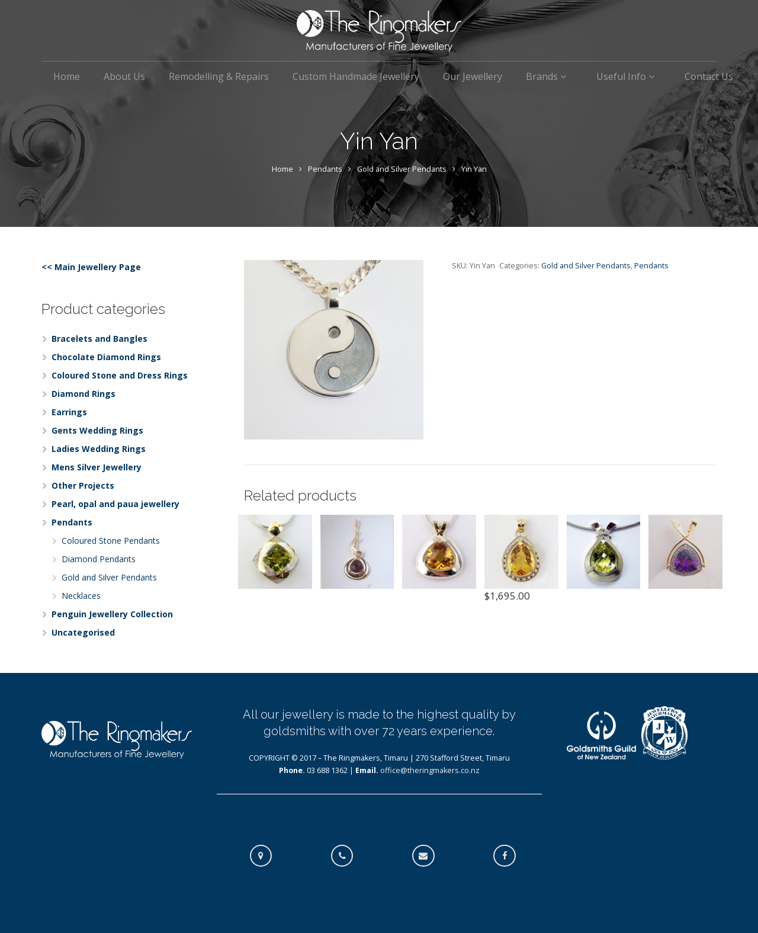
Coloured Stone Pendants (111, 540)
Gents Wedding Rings (97, 430)
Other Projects (83, 485)
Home (282, 169)
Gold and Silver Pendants (402, 169)
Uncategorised (83, 632)
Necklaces (81, 595)
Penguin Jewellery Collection (112, 614)
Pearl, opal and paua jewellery (115, 503)
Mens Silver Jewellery (97, 467)
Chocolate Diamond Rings (106, 357)
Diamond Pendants (99, 559)
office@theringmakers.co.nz (430, 770)
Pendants (325, 169)
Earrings (69, 412)
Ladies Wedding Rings (99, 448)
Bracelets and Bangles (99, 338)
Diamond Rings (83, 393)
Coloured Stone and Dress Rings (120, 375)
